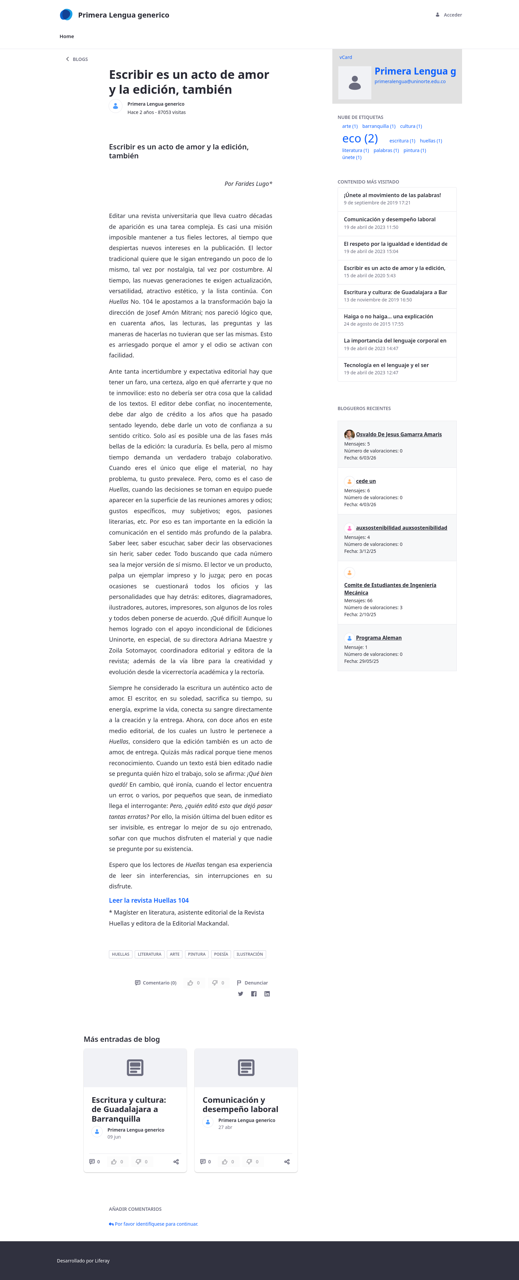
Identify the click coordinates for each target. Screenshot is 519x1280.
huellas (120, 954)
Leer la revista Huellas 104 (149, 900)
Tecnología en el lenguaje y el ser (386, 365)
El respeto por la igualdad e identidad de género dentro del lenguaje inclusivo (395, 243)
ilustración (250, 954)
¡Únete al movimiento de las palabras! (392, 195)
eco (360, 138)
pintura (197, 954)
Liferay (102, 1260)
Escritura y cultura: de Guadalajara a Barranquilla (129, 1109)
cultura (411, 126)
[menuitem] (67, 36)
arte (174, 954)
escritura (402, 140)
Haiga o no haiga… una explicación (388, 316)
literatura (149, 954)
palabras (386, 150)
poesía (221, 954)
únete (351, 157)
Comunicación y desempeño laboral (240, 1104)
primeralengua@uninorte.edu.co (410, 81)
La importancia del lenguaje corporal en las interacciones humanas (395, 340)
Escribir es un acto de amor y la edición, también (395, 268)
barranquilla (379, 126)
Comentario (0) (155, 983)
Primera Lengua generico (155, 104)
